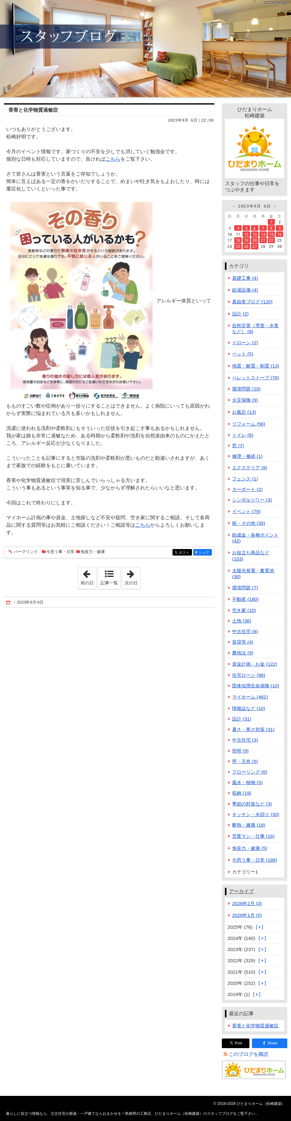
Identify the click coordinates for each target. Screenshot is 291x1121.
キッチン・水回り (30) (255, 814)
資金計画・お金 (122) (254, 664)
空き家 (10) (244, 610)
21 (263, 240)
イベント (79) (246, 511)
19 (246, 240)
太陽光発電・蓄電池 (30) (253, 573)
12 (246, 234)
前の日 (88, 576)
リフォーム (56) (248, 424)
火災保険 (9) (245, 400)
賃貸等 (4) (242, 642)
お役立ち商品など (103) (250, 555)
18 (238, 240)
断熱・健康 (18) (248, 825)
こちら (112, 159)
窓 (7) (238, 445)
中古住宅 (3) (245, 740)
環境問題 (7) (245, 587)
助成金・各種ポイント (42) (255, 537)
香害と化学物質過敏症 (33, 110)
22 (271, 240)
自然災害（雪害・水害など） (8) (255, 328)
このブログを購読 (248, 1054)
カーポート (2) (247, 489)
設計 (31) (241, 718)
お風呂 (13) (244, 412)
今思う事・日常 (60, 551)
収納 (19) (241, 793)
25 (238, 246)
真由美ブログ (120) (252, 301)
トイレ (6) (242, 435)
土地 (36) (241, 620)
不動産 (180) (245, 599)
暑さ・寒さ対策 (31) (253, 729)
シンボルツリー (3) (252, 499)
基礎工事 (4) (245, 278)
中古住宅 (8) (245, 631)
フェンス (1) (245, 478)
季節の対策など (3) (252, 803)
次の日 (132, 576)
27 (255, 246)
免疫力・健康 (93, 551)
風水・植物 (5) (247, 782)
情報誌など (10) (248, 708)
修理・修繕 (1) (247, 456)
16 (279, 234)
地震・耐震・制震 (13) (255, 365)
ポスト (185, 552)
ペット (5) (242, 353)
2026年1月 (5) (247, 915)
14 (263, 234)
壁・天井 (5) (245, 761)
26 (246, 246)
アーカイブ (241, 891)
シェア (205, 552)
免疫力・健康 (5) (249, 848)
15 (271, 234)
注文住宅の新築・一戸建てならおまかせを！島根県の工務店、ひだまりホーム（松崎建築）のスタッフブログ (145, 48)
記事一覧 (109, 582)
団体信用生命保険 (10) (255, 685)
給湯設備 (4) (245, 290)
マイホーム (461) (250, 696)
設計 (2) (240, 313)
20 (255, 240)
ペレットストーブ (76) (255, 377)
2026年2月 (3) (247, 903)
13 (255, 234)
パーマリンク (25, 552)
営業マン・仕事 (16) (253, 836)
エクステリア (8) (249, 467)
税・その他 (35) (248, 523)
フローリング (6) (249, 772)
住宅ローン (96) (248, 675)
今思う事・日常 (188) (254, 860)
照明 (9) (240, 750)
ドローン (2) (245, 342)
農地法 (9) (242, 652)
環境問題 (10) (246, 388)
